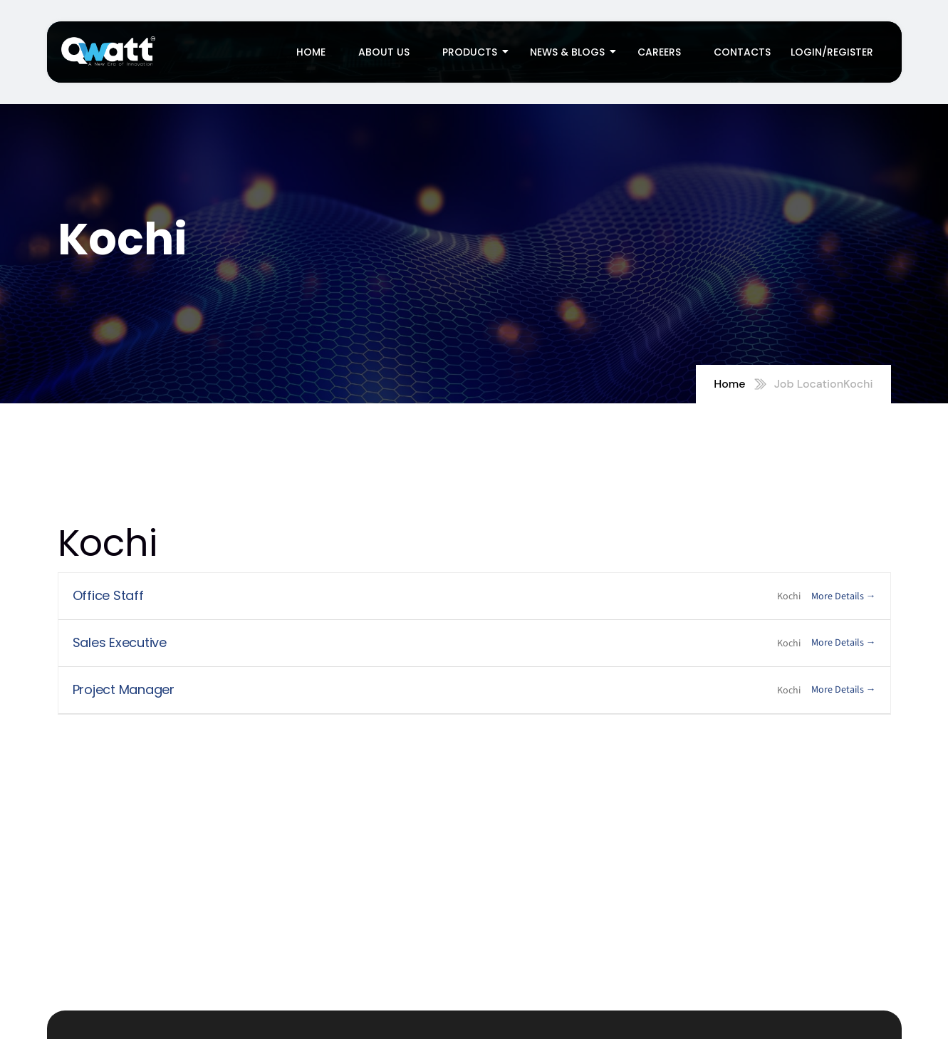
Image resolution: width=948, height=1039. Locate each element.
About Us (384, 52)
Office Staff (108, 595)
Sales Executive (120, 642)
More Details (843, 596)
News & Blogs (570, 52)
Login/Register (832, 52)
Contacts (742, 52)
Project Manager (124, 689)
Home (310, 52)
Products (472, 52)
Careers (659, 52)
